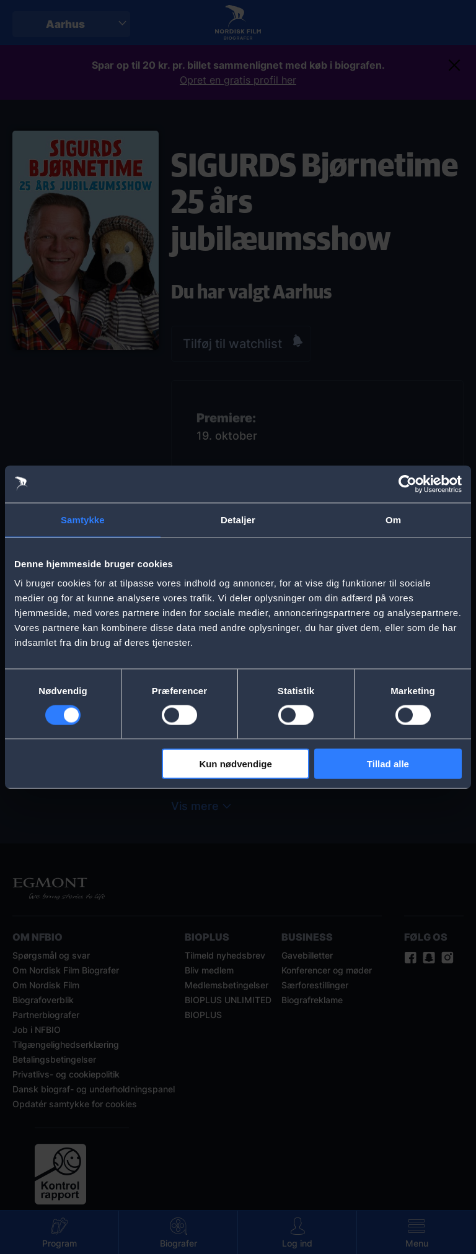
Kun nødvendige (235, 764)
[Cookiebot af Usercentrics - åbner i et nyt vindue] (407, 483)
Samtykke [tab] (83, 519)
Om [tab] (393, 519)
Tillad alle (388, 764)
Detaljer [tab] (238, 519)
